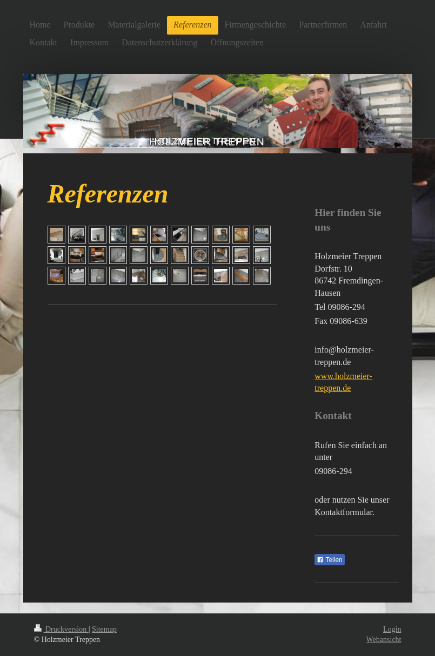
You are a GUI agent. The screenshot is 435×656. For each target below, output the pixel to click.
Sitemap (104, 629)
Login (392, 629)
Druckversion (61, 629)
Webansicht (383, 639)
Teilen (329, 560)
